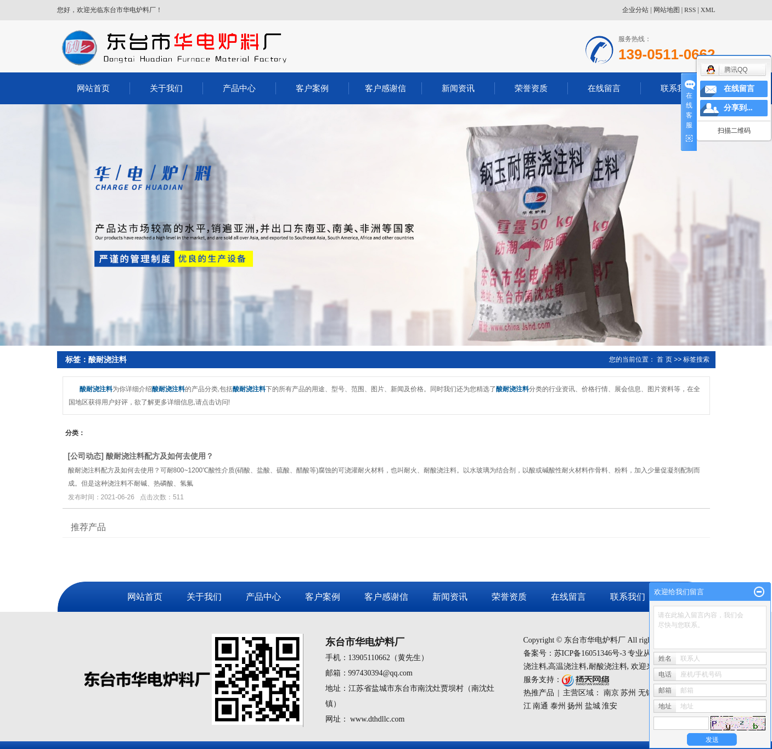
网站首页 (93, 88)
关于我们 (166, 88)
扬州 (575, 706)
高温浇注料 (567, 666)
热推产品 (538, 693)
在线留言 (604, 88)
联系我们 (677, 88)
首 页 (664, 359)
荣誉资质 (531, 88)
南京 (611, 693)
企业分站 (635, 10)
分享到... (738, 108)
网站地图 (666, 10)
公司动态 (85, 456)
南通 (540, 706)
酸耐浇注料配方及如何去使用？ (159, 456)
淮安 (609, 706)
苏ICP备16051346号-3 (590, 653)
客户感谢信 (385, 88)
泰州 (558, 706)
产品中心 (239, 88)
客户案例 (312, 88)
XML (708, 10)
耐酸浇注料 (608, 666)
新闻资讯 (458, 88)
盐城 (592, 706)
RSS (690, 10)
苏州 (628, 693)
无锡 (645, 693)
